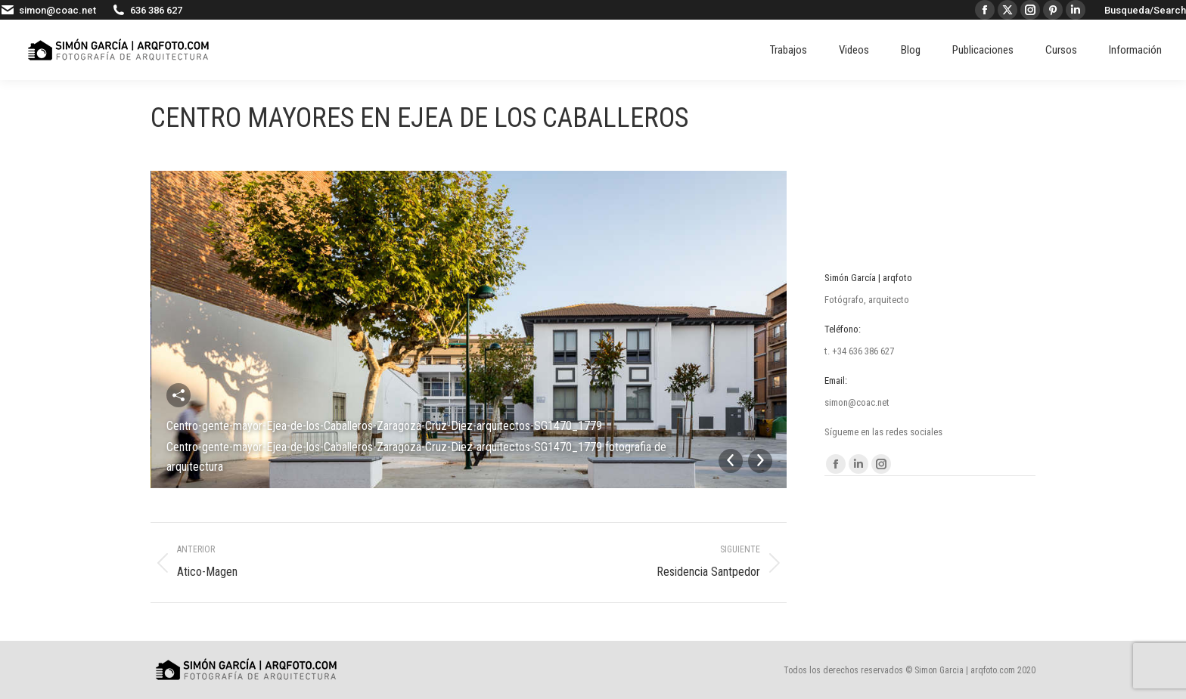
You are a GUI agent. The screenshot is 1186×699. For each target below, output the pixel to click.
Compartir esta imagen (178, 395)
